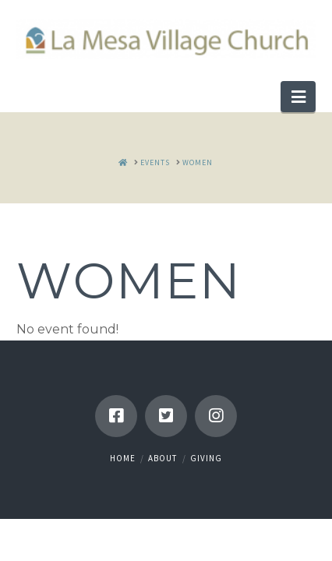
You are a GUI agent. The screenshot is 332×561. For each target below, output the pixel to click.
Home (123, 458)
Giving (206, 458)
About (162, 458)
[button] (298, 96)
